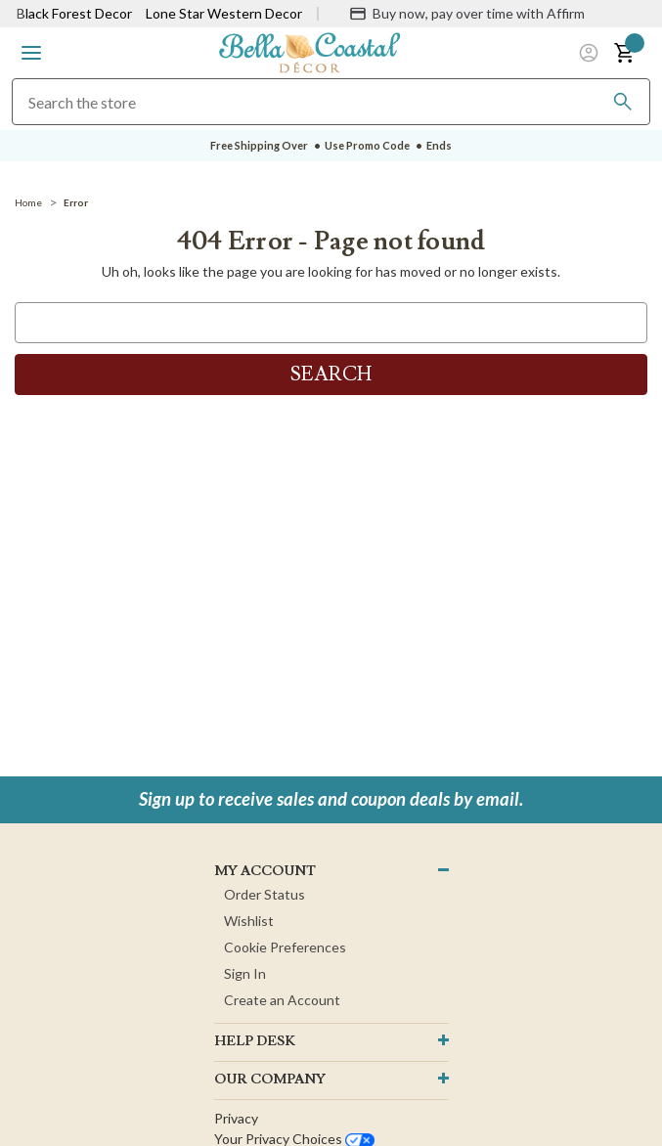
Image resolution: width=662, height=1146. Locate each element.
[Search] (622, 101)
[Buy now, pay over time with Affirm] (467, 13)
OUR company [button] (270, 1079)
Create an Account (282, 1000)
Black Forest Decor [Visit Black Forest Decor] (74, 13)
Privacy (236, 1118)
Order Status (264, 894)
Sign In (245, 973)
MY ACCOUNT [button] (265, 871)
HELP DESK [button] (254, 1041)
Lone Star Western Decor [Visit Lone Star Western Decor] (224, 13)
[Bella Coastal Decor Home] (310, 51)
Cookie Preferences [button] (285, 947)
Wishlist (249, 920)
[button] (31, 52)
